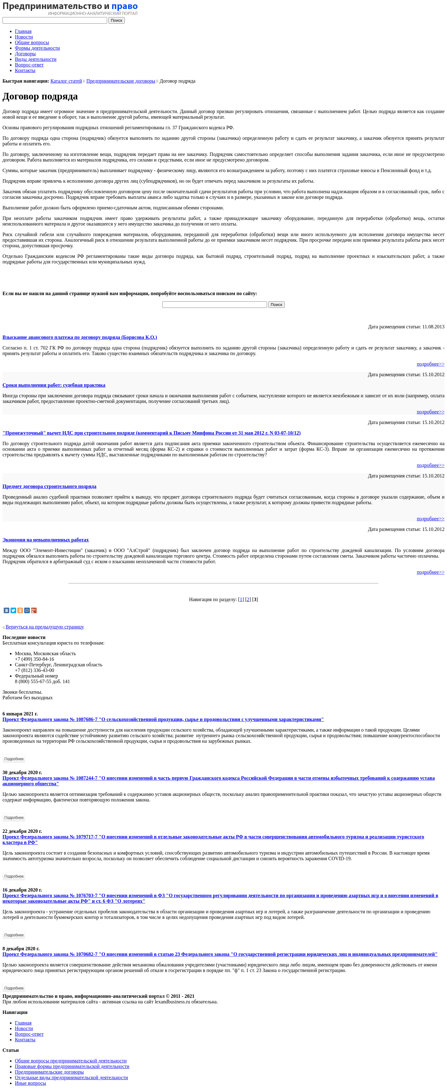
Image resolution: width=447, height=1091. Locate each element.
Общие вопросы (32, 42)
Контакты (25, 70)
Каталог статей (66, 81)
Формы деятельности (37, 48)
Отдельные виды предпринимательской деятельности (71, 1077)
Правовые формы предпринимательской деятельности (72, 1066)
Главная (23, 31)
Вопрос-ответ (29, 64)
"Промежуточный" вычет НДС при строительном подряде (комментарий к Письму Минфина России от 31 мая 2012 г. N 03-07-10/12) (151, 433)
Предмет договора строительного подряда (49, 486)
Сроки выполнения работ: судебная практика (53, 385)
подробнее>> (431, 364)
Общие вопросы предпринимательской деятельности (71, 1060)
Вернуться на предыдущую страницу (45, 626)
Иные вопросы (30, 1083)
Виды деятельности (35, 59)
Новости (24, 36)
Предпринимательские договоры (120, 81)
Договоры (25, 53)
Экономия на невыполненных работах (45, 539)
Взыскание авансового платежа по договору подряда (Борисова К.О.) (79, 337)
